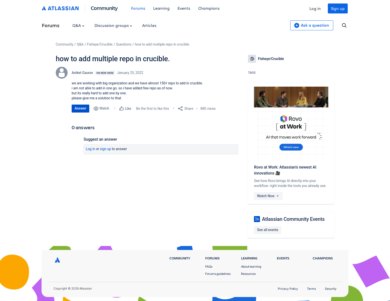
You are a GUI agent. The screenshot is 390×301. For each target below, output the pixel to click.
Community (104, 7)
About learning (251, 266)
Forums (138, 8)
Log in (315, 8)
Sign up (338, 8)
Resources (248, 274)
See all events (267, 230)
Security (331, 289)
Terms (311, 289)
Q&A (78, 25)
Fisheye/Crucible (100, 44)
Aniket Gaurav (82, 73)
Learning (161, 8)
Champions (209, 8)
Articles (149, 25)
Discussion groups (113, 25)
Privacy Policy (288, 289)
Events (184, 8)
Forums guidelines (218, 274)
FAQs (208, 266)
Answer (80, 108)
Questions (123, 44)
